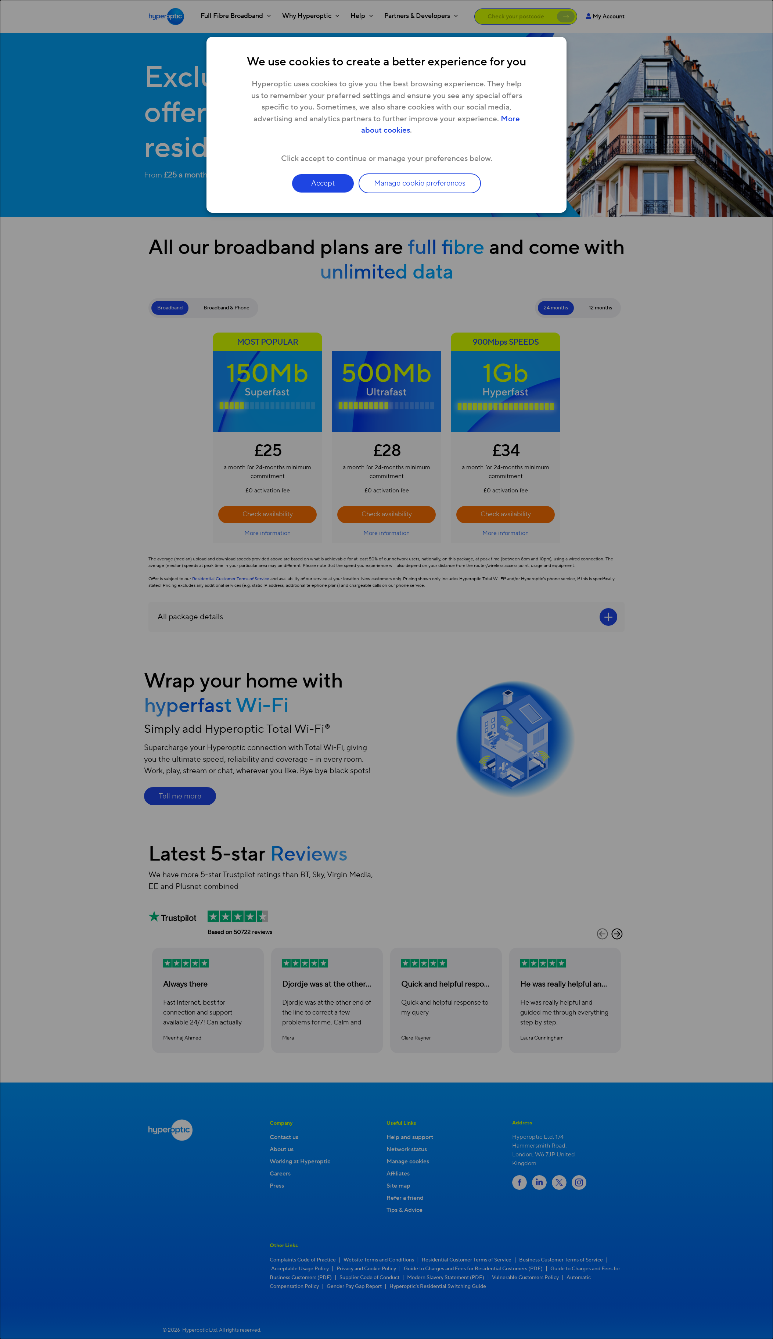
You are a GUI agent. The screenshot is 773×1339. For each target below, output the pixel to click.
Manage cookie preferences (422, 183)
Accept (321, 183)
